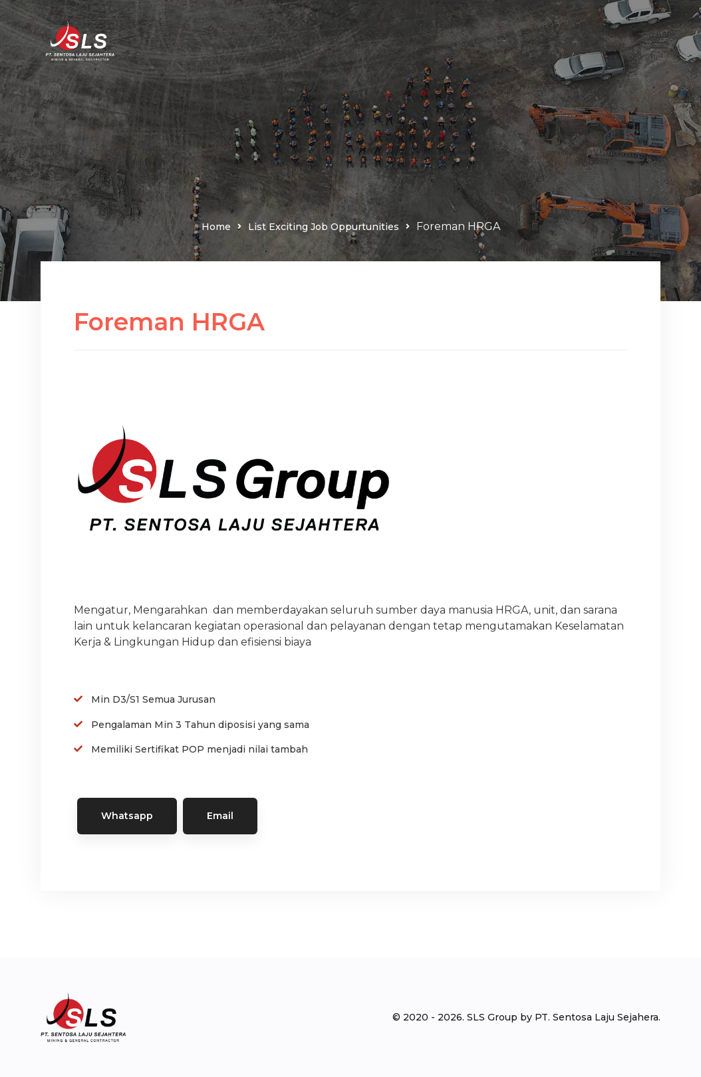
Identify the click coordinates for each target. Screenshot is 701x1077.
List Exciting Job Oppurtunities (323, 227)
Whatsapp (127, 816)
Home (216, 227)
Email (220, 816)
